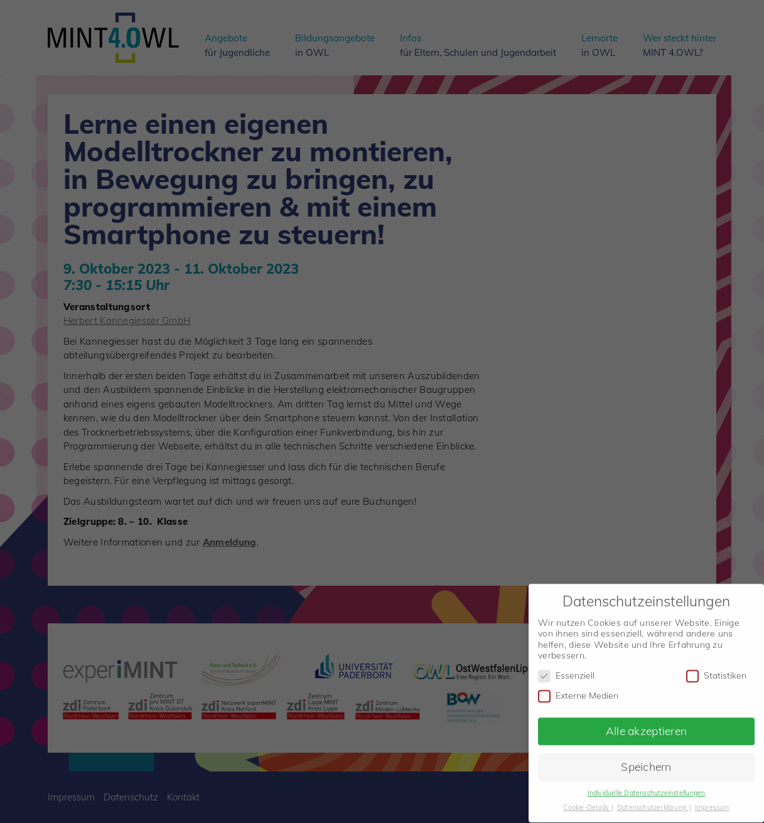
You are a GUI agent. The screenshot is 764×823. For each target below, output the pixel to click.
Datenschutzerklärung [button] (652, 801)
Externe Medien (578, 690)
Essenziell (566, 669)
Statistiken (716, 669)
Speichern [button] (646, 760)
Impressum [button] (712, 801)
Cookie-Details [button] (586, 801)
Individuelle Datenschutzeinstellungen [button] (647, 786)
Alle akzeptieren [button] (646, 724)
